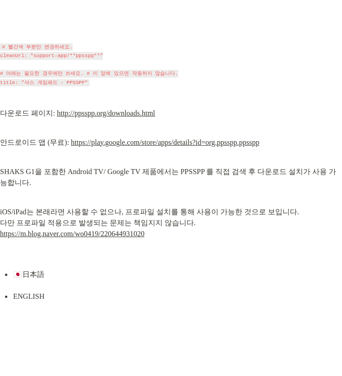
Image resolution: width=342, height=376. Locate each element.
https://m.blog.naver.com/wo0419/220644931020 (72, 234)
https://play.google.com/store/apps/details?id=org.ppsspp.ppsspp (165, 142)
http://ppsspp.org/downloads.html (106, 113)
